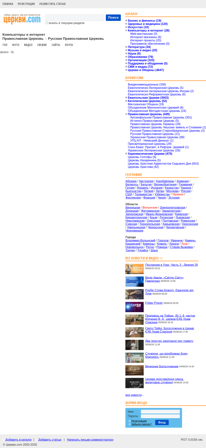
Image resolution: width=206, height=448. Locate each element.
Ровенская (188, 220)
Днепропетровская (172, 207)
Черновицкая (134, 230)
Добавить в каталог (18, 439)
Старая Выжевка (181, 247)
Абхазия (131, 181)
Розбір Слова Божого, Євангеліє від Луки (169, 292)
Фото (15, 45)
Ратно (150, 247)
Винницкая (132, 207)
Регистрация (26, 4)
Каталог (131, 13)
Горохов (163, 240)
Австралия (146, 181)
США (128, 194)
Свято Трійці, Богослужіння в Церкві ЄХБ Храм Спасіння (169, 330)
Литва (160, 191)
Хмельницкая (136, 227)
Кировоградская (136, 217)
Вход (162, 422)
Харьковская (171, 224)
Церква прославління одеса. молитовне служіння (164, 381)
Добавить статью (49, 439)
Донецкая (132, 210)
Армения (183, 181)
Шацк (154, 250)
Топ (4, 45)
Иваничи (177, 240)
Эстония (174, 197)
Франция (149, 197)
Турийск (142, 250)
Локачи (174, 243)
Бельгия (146, 184)
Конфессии (134, 77)
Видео (28, 45)
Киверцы (149, 243)
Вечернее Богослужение (161, 366)
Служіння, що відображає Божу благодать (166, 355)
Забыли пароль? (141, 424)
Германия (185, 184)
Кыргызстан (133, 191)
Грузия (129, 187)
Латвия (148, 191)
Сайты (56, 45)
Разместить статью (52, 4)
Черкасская (155, 227)
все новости (133, 395)
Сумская (131, 224)
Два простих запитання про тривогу (169, 341)
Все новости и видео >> (144, 258)
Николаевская (135, 220)
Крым (153, 217)
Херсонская (190, 224)
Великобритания (165, 184)
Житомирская (150, 210)
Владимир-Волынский (140, 240)
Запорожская (134, 214)
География (133, 174)
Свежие (42, 45)
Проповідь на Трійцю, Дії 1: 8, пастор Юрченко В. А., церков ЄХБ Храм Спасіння (170, 319)
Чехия (162, 197)
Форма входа (136, 402)
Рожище (161, 247)
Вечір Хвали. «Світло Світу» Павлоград (164, 279)
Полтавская (170, 220)
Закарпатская (171, 210)
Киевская (181, 214)
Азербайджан (165, 181)
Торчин (130, 250)
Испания (157, 187)
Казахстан (172, 187)
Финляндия (133, 197)
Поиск (113, 17)
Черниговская (175, 227)
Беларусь (131, 184)
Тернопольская (149, 224)
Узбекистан (162, 194)
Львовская (183, 217)
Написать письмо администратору (90, 439)
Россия (185, 191)
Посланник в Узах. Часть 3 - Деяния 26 (171, 264)
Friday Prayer (154, 302)
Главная (7, 4)
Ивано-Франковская (159, 214)
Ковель (162, 243)
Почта (69, 45)
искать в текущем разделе (65, 23)
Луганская (166, 217)
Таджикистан (143, 194)
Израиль (142, 187)
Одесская (153, 220)
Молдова (172, 191)
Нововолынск (134, 247)
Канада (186, 187)
